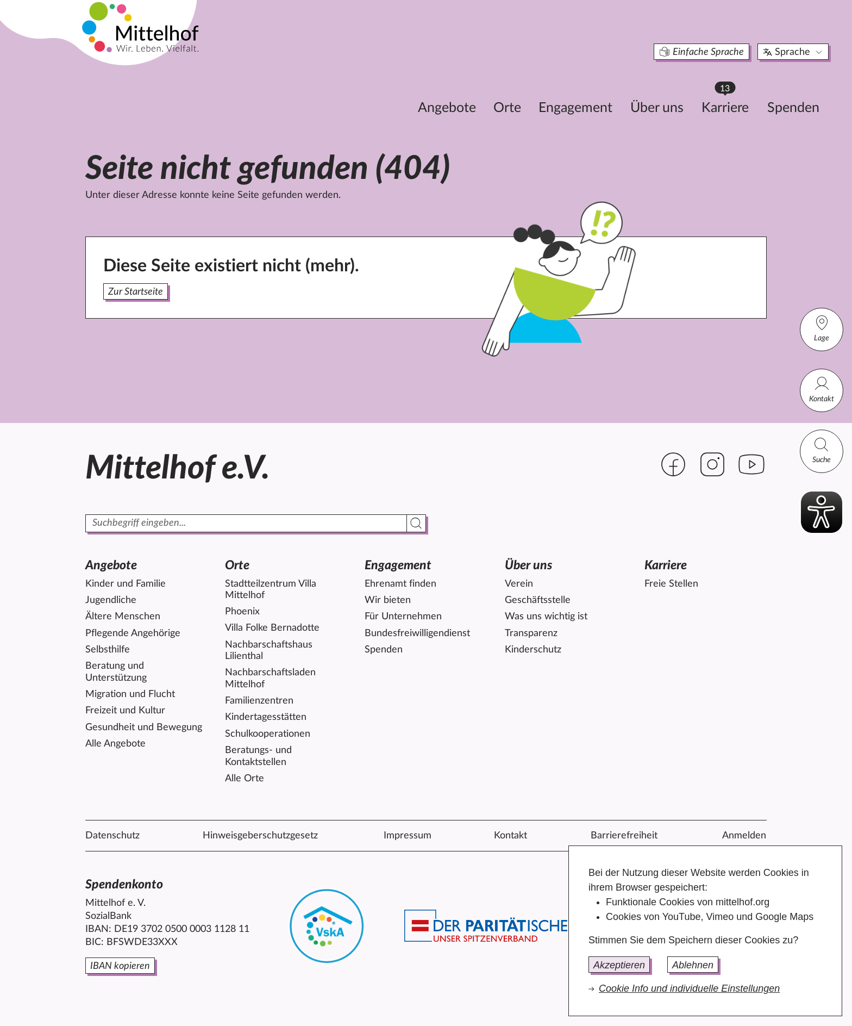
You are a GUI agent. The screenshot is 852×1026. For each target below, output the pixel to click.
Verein (519, 584)
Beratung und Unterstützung (116, 672)
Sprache (732, 35)
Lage (822, 328)
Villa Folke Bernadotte (272, 628)
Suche (822, 450)
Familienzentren (259, 701)
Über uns (595, 90)
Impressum (407, 836)
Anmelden (744, 836)
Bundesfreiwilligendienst (417, 633)
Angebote (385, 90)
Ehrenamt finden (400, 584)
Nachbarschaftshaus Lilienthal (268, 651)
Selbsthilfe (107, 650)
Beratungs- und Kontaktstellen (258, 756)
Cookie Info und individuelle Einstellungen (689, 988)
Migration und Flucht (130, 694)
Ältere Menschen (122, 616)
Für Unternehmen (403, 616)
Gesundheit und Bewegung (143, 727)
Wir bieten (388, 600)
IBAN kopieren (120, 966)
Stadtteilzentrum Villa (270, 590)
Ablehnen (692, 965)
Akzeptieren (619, 965)
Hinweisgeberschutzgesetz (260, 836)
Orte (446, 90)
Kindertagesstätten (265, 717)
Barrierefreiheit (624, 836)
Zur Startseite (135, 292)
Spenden (732, 90)
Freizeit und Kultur (125, 711)
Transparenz (531, 633)
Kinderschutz (533, 650)
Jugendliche (110, 600)
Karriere (669, 87)
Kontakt (822, 389)
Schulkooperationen (267, 734)
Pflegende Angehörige (132, 633)
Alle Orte (244, 779)
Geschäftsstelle (538, 600)
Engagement (514, 90)
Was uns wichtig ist (546, 616)
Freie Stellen (671, 584)
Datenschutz (112, 836)
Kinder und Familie (125, 584)
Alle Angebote (115, 744)
